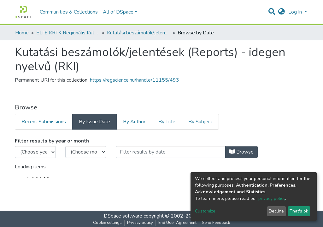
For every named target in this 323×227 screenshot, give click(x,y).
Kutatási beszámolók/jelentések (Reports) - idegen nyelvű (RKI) (138, 32)
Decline (276, 211)
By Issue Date (94, 121)
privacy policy (271, 198)
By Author (134, 121)
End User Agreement (177, 222)
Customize (205, 211)
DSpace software (123, 215)
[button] (281, 12)
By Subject (200, 121)
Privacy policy (140, 222)
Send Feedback (216, 222)
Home (22, 32)
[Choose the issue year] (35, 152)
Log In (295, 12)
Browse (241, 151)
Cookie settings (107, 222)
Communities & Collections (69, 12)
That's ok (299, 211)
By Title (166, 121)
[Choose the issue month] (85, 152)
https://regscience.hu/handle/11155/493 (134, 80)
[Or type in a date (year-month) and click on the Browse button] (171, 152)
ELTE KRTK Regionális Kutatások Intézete (67, 32)
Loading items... (32, 166)
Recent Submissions (43, 121)
